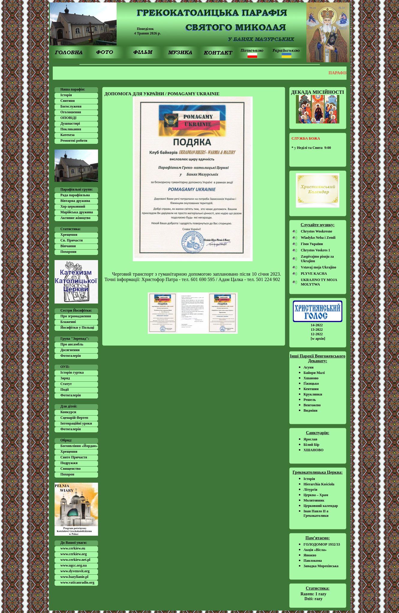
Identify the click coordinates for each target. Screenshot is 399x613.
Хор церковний (73, 206)
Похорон (67, 474)
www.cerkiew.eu (73, 548)
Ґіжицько (311, 383)
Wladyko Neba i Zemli (318, 237)
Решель (310, 400)
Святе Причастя (74, 457)
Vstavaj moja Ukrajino (318, 267)
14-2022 (317, 325)
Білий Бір (312, 445)
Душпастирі (70, 123)
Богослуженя (71, 106)
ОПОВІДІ (69, 118)
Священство (71, 468)
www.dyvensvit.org (75, 571)
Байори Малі (314, 373)
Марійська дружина (77, 212)
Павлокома (313, 560)
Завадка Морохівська (321, 566)
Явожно (310, 555)
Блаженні (68, 322)
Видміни (310, 410)
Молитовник (314, 500)
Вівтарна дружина (75, 201)
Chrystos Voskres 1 (315, 250)
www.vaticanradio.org (77, 582)
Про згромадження (76, 316)
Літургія (310, 489)
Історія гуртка (72, 372)
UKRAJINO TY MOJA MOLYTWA (319, 282)
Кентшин (311, 389)
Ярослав (310, 439)
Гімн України (312, 244)
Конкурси (68, 412)
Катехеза (68, 135)
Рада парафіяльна (75, 195)
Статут (66, 384)
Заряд (65, 378)
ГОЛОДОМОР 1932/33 (322, 544)
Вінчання (68, 246)
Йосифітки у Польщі (77, 327)
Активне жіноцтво (76, 218)
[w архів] (318, 338)
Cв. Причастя (72, 240)
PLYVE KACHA (314, 273)
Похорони (68, 252)
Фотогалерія (71, 356)
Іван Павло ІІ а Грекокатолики (316, 513)
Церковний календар (321, 506)
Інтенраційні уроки (76, 423)
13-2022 (317, 329)
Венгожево (312, 405)
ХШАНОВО (314, 450)
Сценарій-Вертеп (74, 418)
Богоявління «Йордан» (79, 446)
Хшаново (311, 378)
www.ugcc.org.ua (74, 565)
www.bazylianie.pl (74, 577)
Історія (66, 95)
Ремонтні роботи (74, 140)
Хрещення (69, 234)
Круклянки (313, 394)
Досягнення (70, 350)
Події (65, 389)
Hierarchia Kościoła (319, 484)
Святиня (68, 101)
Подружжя (69, 463)
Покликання (71, 129)
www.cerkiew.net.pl (76, 560)
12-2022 (317, 334)
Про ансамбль (72, 344)
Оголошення (71, 112)
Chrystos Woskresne (316, 231)
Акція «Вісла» (315, 550)
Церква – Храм (316, 495)
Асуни (309, 367)
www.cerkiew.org (74, 554)
